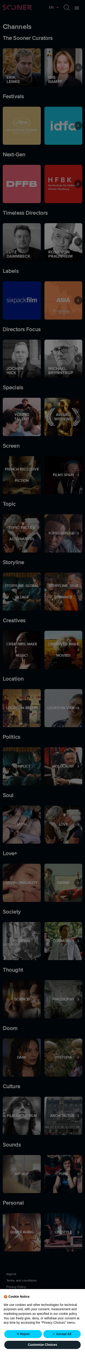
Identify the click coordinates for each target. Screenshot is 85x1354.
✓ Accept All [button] (62, 1334)
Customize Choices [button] (42, 1344)
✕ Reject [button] (23, 1334)
